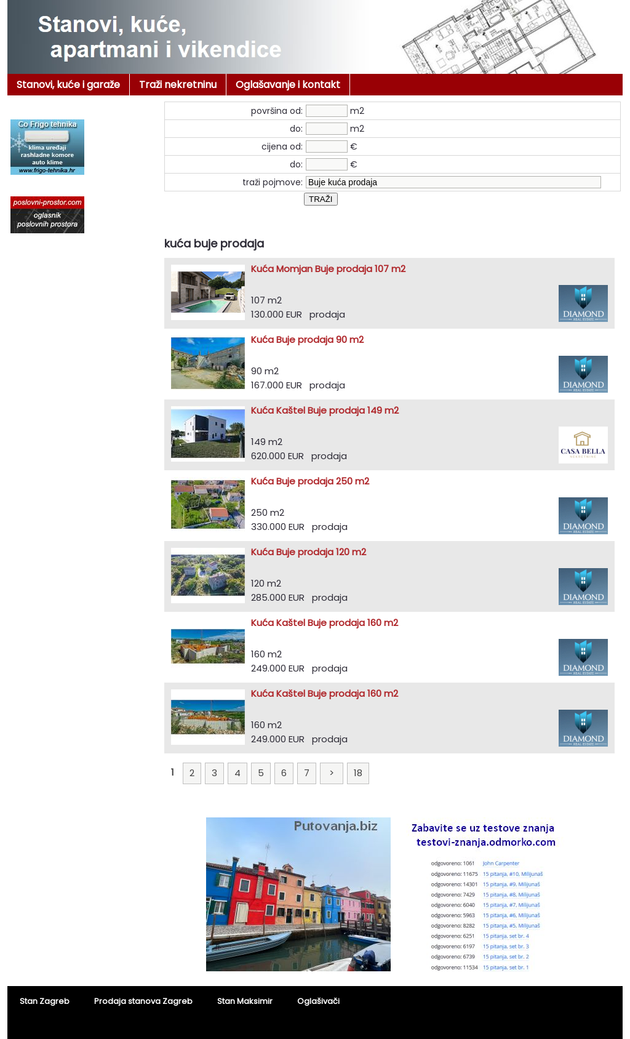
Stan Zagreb (45, 1001)
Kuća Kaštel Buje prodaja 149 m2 (325, 410)
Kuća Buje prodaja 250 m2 (310, 481)
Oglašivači (318, 1001)
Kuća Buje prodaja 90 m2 (307, 339)
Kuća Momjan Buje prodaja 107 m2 (328, 268)
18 (358, 772)
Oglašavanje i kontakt (288, 85)
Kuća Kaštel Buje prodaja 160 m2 (324, 622)
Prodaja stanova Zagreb (143, 1001)
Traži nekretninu (178, 85)
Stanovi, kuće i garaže (68, 85)
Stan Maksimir (245, 1001)
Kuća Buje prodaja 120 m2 (308, 551)
